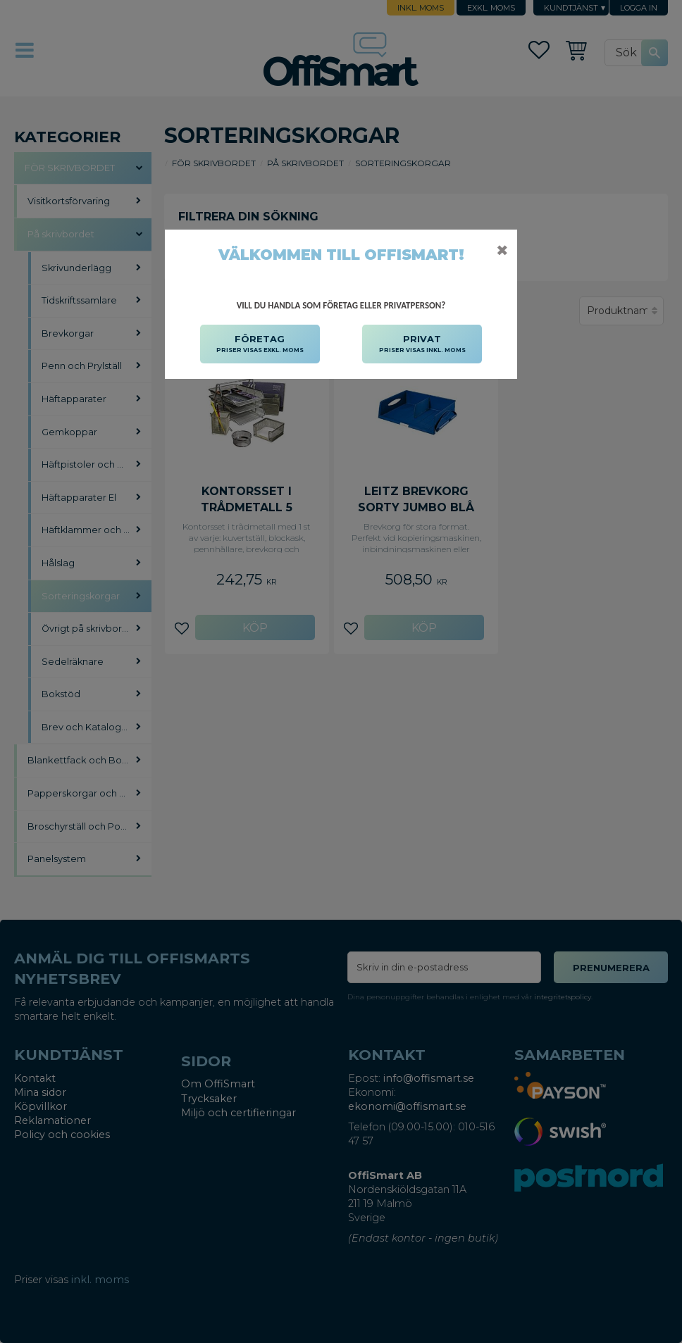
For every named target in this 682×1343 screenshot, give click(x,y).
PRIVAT (422, 344)
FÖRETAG (260, 344)
